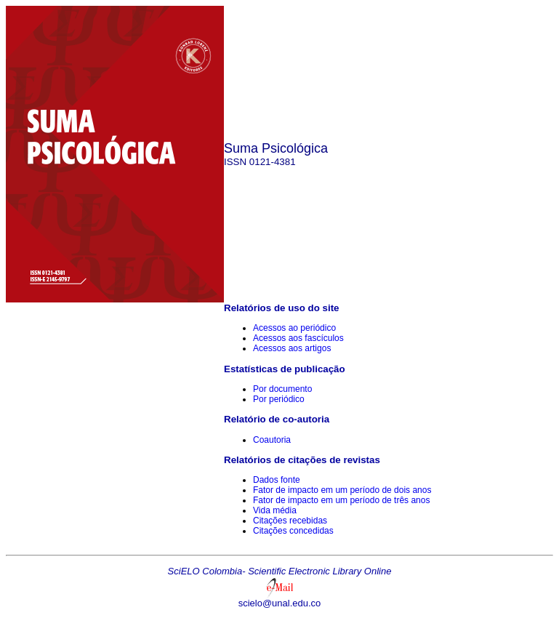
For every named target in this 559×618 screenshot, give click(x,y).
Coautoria (272, 440)
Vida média (275, 510)
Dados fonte (276, 480)
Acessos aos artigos (292, 348)
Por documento (282, 389)
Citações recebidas (290, 520)
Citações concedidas (293, 531)
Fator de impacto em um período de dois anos (342, 490)
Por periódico (279, 399)
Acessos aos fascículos (298, 338)
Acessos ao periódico (294, 328)
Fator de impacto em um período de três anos (341, 500)
